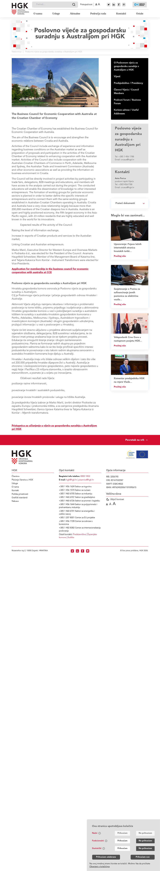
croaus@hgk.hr (127, 160)
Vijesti (117, 76)
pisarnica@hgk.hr (86, 480)
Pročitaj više (120, 256)
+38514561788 (125, 185)
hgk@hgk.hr (71, 480)
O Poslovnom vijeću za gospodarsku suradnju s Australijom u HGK (126, 66)
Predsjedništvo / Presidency (128, 83)
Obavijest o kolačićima (99, 867)
